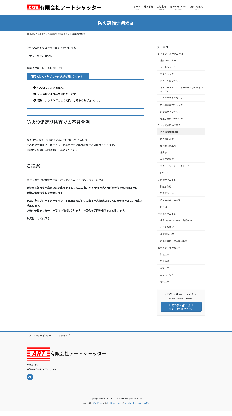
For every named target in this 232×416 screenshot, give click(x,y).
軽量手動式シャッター (172, 118)
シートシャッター (170, 67)
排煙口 (163, 206)
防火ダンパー (167, 193)
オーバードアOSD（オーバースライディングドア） (181, 89)
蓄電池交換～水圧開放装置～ (174, 240)
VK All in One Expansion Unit (137, 402)
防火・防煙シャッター (171, 80)
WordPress (98, 402)
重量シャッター (168, 74)
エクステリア (167, 274)
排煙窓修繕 (165, 186)
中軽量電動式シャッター (172, 105)
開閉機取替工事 (168, 145)
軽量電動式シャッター (172, 111)
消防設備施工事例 (167, 213)
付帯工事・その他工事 (169, 247)
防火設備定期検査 (169, 132)
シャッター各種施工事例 (170, 53)
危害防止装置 (167, 138)
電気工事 (164, 281)
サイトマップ (63, 335)
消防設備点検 (167, 234)
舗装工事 (164, 254)
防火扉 (163, 152)
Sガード (165, 172)
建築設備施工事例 (167, 179)
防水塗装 (164, 261)
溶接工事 (164, 268)
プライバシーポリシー (40, 335)
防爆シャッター (168, 60)
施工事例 (162, 47)
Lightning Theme (115, 402)
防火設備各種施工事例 (169, 125)
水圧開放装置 (167, 227)
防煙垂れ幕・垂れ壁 (170, 200)
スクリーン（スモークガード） (176, 166)
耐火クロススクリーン (171, 98)
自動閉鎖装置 (167, 159)
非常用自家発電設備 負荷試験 (176, 220)
